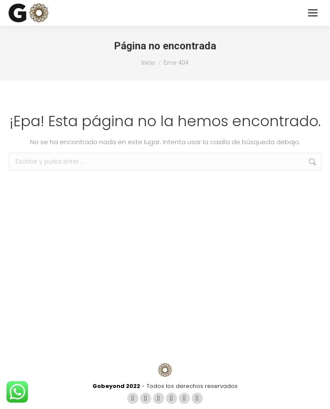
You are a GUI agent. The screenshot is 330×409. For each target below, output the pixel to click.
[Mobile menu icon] (312, 12)
